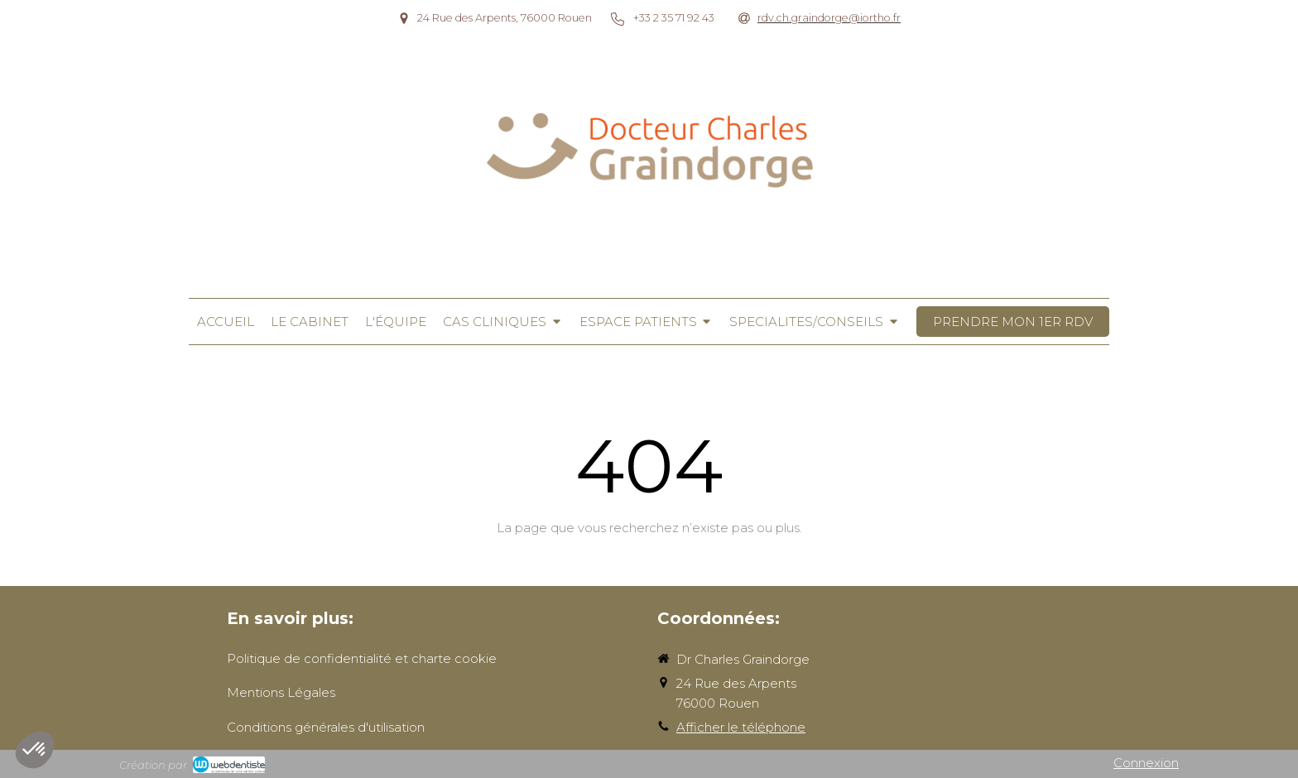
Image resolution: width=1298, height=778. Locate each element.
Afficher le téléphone (740, 727)
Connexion (1146, 763)
